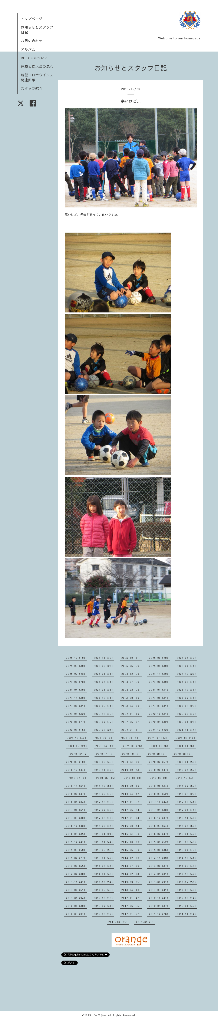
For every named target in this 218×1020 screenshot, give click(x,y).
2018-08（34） (159, 785)
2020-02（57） (159, 762)
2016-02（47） (159, 834)
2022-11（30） (131, 713)
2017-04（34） (187, 809)
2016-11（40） (187, 818)
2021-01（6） (186, 746)
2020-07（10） (76, 762)
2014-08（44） (104, 866)
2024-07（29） (131, 681)
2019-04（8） (133, 778)
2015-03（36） (187, 850)
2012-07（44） (104, 906)
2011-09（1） (145, 922)
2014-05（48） (187, 866)
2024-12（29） (131, 673)
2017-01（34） (131, 818)
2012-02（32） (104, 914)
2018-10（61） (104, 785)
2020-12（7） (79, 753)
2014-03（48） (104, 874)
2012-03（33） (76, 914)
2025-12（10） (76, 657)
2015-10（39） (131, 842)
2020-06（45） (104, 762)
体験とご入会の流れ (37, 66)
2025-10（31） (131, 657)
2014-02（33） (131, 874)
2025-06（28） (104, 666)
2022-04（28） (187, 722)
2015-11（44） (104, 842)
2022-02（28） (104, 729)
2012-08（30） (76, 906)
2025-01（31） (104, 673)
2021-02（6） (160, 746)
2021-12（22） (159, 729)
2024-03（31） (104, 689)
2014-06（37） (159, 866)
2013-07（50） (187, 882)
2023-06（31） (76, 706)
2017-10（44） (159, 802)
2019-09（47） (159, 769)
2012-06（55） (131, 906)
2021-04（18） (105, 746)
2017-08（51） (76, 809)
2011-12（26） (159, 914)
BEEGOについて (34, 57)
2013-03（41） (159, 890)
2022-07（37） (104, 722)
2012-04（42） (187, 906)
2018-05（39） (104, 794)
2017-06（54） (131, 809)
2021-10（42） (77, 737)
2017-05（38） (159, 809)
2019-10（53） (131, 769)
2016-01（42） (187, 834)
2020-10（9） (131, 753)
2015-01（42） (104, 858)
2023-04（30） (131, 706)
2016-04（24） (104, 834)
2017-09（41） (187, 802)
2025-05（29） (131, 666)
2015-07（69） (76, 850)
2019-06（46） (106, 778)
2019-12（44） (76, 769)
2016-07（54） (159, 825)
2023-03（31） (159, 706)
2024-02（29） (131, 689)
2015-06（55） (104, 850)
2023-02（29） (187, 706)
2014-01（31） (159, 874)
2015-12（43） (76, 842)
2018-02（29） (187, 794)
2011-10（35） (118, 922)
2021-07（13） (158, 737)
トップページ (32, 18)
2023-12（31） (187, 689)
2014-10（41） (187, 858)
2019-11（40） (104, 769)
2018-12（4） (185, 778)
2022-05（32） (159, 722)
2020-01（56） (187, 762)
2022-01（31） (131, 729)
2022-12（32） (104, 713)
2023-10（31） (104, 697)
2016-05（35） (76, 834)
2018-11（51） (76, 785)
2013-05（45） (104, 890)
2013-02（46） (187, 890)
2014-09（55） (76, 866)
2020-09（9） (157, 753)
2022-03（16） (76, 729)
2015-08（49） (187, 842)
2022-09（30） (187, 713)
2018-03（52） (159, 794)
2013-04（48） (131, 890)
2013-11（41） (76, 882)
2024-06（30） (159, 681)
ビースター (99, 1015)
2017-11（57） (131, 802)
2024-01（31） (159, 689)
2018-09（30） (131, 785)
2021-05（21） (78, 746)
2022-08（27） (76, 722)
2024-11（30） (159, 673)
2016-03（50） (131, 834)
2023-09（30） (131, 697)
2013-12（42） (187, 874)
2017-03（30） (76, 818)
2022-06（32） (131, 722)
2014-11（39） (159, 858)
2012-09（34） (187, 898)
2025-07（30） (76, 666)
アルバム (28, 49)
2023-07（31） (187, 697)
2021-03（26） (133, 746)
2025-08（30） (187, 657)
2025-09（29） (159, 657)
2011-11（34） (187, 914)
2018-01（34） (76, 802)
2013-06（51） (76, 890)
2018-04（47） (131, 794)
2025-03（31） (187, 666)
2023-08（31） (159, 697)
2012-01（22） (131, 914)
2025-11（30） (104, 657)
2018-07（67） (187, 785)
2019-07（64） (79, 778)
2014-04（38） (76, 874)
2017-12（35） (104, 802)
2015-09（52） (159, 842)
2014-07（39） (131, 866)
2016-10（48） (76, 825)
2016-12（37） (159, 818)
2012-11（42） (131, 898)
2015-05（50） (131, 850)
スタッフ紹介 (32, 88)
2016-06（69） (187, 825)
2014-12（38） (131, 858)
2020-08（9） (183, 753)
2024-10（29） (187, 673)
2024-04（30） (76, 689)
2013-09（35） (131, 882)
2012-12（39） (104, 898)
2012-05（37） (159, 906)
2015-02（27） (76, 858)
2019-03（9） (159, 778)
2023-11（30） (76, 697)
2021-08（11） (130, 737)
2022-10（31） (159, 713)
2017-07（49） (104, 809)
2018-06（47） (76, 794)
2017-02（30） (104, 818)
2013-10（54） (104, 882)
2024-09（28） (76, 681)
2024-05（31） (187, 681)
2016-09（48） (104, 825)
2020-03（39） (131, 762)
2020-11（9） (105, 753)
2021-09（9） (104, 737)
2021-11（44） (187, 729)
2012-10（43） (159, 898)
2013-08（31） (159, 882)
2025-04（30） (159, 666)
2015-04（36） (159, 850)
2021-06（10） (186, 737)
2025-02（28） (76, 673)
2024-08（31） (104, 681)
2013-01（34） (76, 898)
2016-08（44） (131, 825)
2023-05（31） (104, 706)
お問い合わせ (32, 40)
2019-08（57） (187, 769)
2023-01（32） (76, 713)
